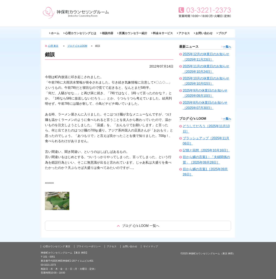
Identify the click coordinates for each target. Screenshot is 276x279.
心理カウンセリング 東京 (56, 246)
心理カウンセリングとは (80, 33)
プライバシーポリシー (88, 246)
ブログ (222, 33)
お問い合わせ (204, 33)
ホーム (55, 33)
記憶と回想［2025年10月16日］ (206, 150)
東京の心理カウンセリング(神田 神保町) (76, 13)
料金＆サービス (163, 33)
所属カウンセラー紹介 (133, 33)
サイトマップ (150, 246)
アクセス (184, 33)
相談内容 (107, 33)
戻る (138, 225)
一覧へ (227, 46)
